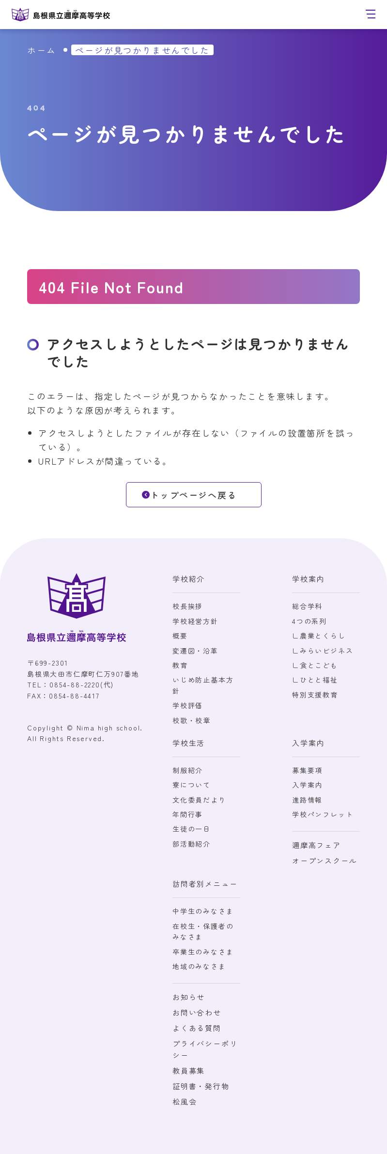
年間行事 (187, 814)
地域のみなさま (199, 966)
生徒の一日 (191, 829)
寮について (191, 785)
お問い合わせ (196, 1012)
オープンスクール (324, 860)
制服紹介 (187, 770)
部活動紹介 (191, 844)
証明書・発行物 (201, 1086)
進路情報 (307, 800)
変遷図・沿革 (195, 650)
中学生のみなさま (202, 911)
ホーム (41, 50)
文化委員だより (199, 800)
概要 (180, 635)
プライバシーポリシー (204, 1049)
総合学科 (307, 606)
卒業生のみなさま (202, 952)
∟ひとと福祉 (315, 679)
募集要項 (307, 770)
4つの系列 (309, 621)
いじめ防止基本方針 (202, 685)
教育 (180, 665)
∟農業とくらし (319, 635)
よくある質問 (196, 1028)
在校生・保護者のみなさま (202, 931)
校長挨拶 (187, 606)
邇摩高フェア (316, 845)
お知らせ (188, 997)
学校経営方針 (195, 621)
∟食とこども (315, 665)
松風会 (184, 1101)
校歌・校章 (191, 720)
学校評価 (187, 705)
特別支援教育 (315, 694)
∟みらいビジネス (322, 650)
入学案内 (307, 785)
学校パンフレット (322, 814)
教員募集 (188, 1070)
